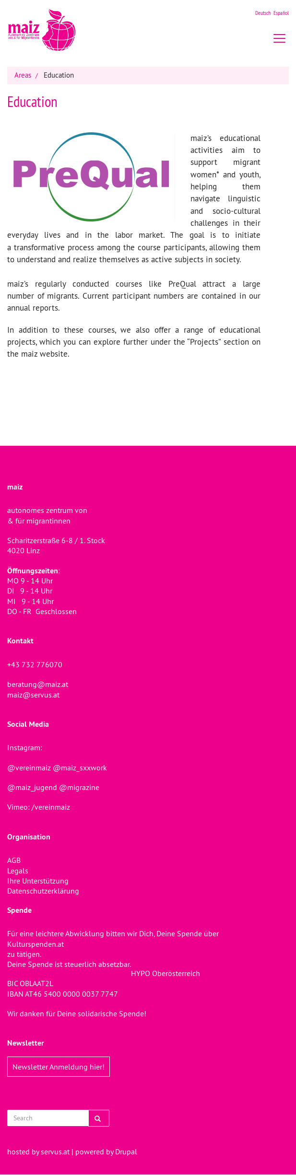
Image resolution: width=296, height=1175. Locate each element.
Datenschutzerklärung (43, 891)
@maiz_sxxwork (80, 767)
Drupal (126, 1151)
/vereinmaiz (50, 807)
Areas (22, 75)
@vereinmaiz (29, 767)
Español (281, 12)
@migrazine (79, 787)
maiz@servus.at (33, 694)
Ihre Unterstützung (38, 880)
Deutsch (263, 12)
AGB (14, 860)
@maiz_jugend (32, 787)
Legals (17, 870)
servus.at (55, 1151)
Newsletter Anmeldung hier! (58, 1066)
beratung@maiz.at (37, 684)
